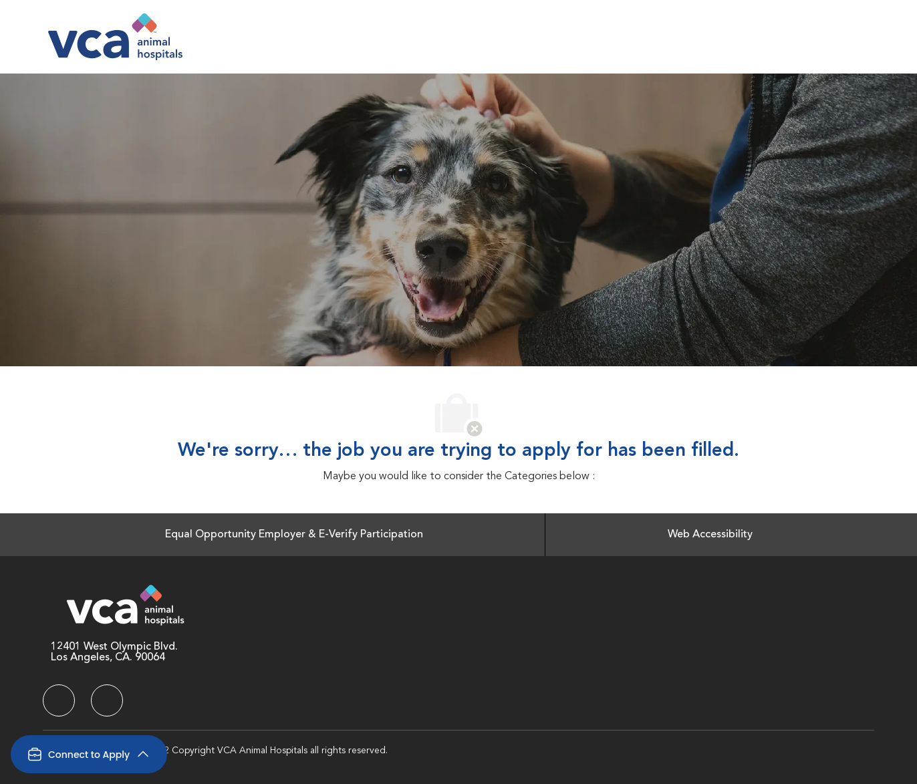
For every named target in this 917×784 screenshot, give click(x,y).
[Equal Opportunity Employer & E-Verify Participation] (294, 534)
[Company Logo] (115, 36)
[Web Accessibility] (710, 534)
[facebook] (59, 700)
